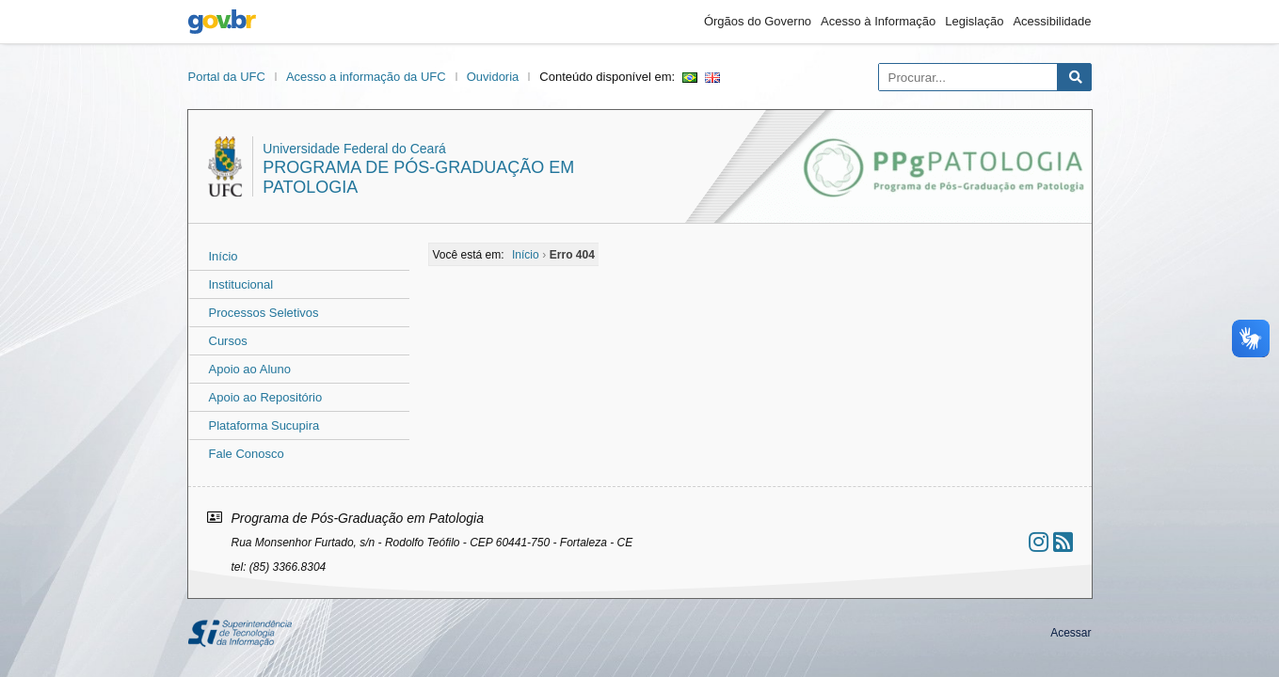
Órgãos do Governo (757, 21)
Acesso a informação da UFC (366, 77)
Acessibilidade (1052, 21)
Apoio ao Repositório (266, 397)
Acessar (1070, 632)
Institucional (241, 284)
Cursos (228, 341)
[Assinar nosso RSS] (1063, 542)
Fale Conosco (246, 454)
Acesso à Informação (878, 21)
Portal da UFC (226, 77)
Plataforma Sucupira (264, 425)
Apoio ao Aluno (250, 369)
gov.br (222, 21)
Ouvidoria (493, 77)
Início (223, 256)
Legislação (974, 21)
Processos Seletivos (264, 313)
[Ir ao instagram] (1038, 542)
